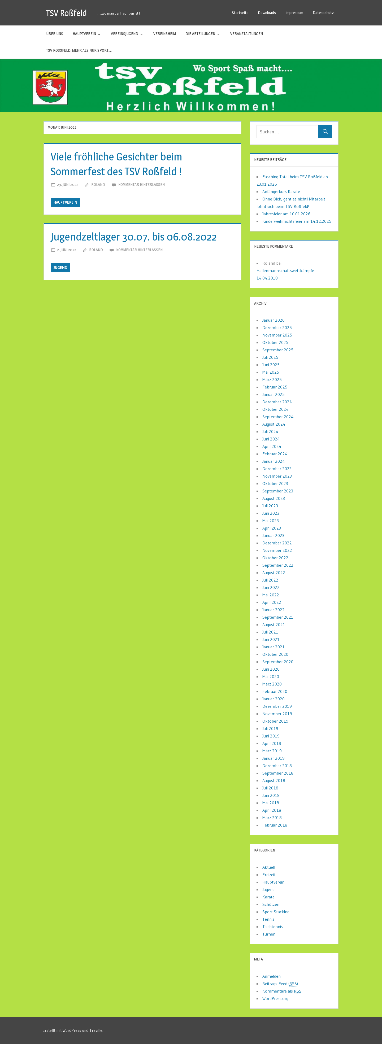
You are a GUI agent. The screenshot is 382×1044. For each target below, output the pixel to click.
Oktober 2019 (275, 721)
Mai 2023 (270, 520)
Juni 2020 (271, 669)
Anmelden (271, 976)
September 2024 (278, 416)
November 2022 (277, 550)
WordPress (72, 1030)
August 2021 (273, 624)
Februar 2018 (274, 825)
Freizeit (269, 874)
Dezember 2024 (277, 401)
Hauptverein (84, 33)
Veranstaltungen (246, 33)
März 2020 (272, 684)
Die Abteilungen (200, 33)
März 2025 (272, 379)
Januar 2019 (273, 758)
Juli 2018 (270, 787)
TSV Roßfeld (66, 13)
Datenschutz (323, 12)
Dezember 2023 (277, 468)
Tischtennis (272, 926)
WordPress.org (275, 998)
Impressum (294, 12)
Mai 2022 (270, 594)
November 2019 (277, 713)
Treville (95, 1030)
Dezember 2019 (277, 706)
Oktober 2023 (275, 483)
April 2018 (271, 810)
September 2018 (277, 773)
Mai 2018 (270, 802)
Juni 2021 (271, 639)
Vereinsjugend (124, 33)
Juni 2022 (271, 587)
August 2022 (273, 572)
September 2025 (277, 349)
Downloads (267, 12)
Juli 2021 (270, 632)
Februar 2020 (274, 691)
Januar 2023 (273, 535)
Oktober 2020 (275, 654)
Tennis (268, 919)
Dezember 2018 (277, 765)
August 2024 (273, 424)
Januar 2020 (273, 698)
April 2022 (271, 602)
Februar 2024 (275, 453)
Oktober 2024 (275, 409)
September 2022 (277, 565)
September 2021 (277, 617)
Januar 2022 (273, 609)
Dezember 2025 (277, 327)
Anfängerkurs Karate (281, 191)
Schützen (270, 904)
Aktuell (268, 867)
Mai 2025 (270, 372)
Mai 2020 (270, 676)
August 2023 (273, 498)
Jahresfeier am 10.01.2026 (286, 213)
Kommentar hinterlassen (141, 184)
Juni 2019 (271, 736)
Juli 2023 (270, 505)
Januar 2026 (273, 320)
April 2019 (271, 743)
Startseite (240, 12)
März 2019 (272, 750)
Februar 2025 (274, 387)
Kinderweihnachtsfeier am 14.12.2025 (296, 221)
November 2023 (277, 476)
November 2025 (277, 335)
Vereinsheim (164, 33)
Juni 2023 (270, 513)
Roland (98, 184)
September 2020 (277, 661)
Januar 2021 (273, 646)
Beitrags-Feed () (280, 983)
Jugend (60, 267)
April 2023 (271, 528)
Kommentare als (281, 991)
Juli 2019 (270, 728)
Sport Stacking (275, 911)
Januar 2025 (273, 394)
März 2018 (272, 817)
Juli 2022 (270, 580)
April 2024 (271, 446)
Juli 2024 (270, 431)
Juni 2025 (271, 364)
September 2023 (277, 490)
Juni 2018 (271, 795)
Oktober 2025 (275, 342)
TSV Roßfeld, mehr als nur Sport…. (79, 50)
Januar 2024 (273, 461)
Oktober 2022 (275, 557)
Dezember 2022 (277, 542)
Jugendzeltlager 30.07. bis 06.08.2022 (134, 236)
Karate (268, 896)
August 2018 (273, 780)
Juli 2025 (270, 357)
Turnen (268, 934)
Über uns (54, 33)
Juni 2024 (271, 439)
